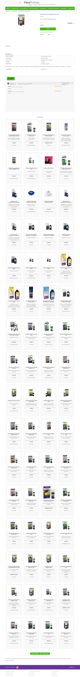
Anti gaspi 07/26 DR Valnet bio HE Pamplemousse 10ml (14, 567)
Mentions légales (32, 673)
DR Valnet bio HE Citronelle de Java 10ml (31, 401)
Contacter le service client (10, 671)
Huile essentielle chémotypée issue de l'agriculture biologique (49, 139)
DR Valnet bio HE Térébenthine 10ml (66, 600)
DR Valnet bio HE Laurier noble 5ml (31, 467)
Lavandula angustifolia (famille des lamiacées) (14, 504)
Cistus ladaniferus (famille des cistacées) (66, 371)
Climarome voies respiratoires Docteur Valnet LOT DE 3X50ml (14, 202)
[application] (77, 674)
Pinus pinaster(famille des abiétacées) (66, 603)
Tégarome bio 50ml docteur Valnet (66, 268)
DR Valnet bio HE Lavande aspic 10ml (66, 467)
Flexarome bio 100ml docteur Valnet (66, 235)
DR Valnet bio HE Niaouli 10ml (31, 534)
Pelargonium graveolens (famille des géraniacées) (48, 471)
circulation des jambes (31, 237)
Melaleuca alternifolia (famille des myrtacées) (31, 338)
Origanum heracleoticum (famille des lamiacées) (66, 537)
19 (66, 209)
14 (31, 143)
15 (66, 242)
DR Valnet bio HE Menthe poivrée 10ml (14, 534)
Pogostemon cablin (31, 171)
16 (31, 275)
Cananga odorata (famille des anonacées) (66, 637)
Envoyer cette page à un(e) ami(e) (45, 32)
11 (31, 242)
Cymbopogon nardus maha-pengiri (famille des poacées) (31, 404)
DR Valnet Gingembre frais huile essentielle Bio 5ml (14, 169)
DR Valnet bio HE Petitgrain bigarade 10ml (31, 567)
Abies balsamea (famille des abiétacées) (31, 603)
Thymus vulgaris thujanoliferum (31, 139)
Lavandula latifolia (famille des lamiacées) (66, 471)
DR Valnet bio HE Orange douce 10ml (49, 14)
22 (31, 375)
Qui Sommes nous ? (55, 671)
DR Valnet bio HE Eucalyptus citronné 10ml (66, 401)
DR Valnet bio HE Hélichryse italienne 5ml (14, 467)
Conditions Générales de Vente (34, 671)
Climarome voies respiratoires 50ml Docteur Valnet (66, 202)
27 (14, 475)
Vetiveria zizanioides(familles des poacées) (48, 637)
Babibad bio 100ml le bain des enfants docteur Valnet (48, 301)
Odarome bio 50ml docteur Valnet (31, 268)
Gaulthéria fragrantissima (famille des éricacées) (48, 437)
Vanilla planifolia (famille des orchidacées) (31, 637)
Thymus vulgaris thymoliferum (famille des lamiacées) (14, 637)
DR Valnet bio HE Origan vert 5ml (66, 534)
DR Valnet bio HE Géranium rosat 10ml (48, 467)
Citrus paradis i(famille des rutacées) (14, 570)
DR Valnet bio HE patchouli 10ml (31, 169)
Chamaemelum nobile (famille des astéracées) (31, 371)
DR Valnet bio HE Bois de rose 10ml (14, 368)
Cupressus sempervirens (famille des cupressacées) (49, 404)
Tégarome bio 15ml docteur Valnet (14, 301)
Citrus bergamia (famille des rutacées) (66, 338)
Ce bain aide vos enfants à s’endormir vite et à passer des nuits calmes (48, 305)
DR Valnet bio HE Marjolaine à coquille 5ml (66, 501)
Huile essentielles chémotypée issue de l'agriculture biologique (66, 172)
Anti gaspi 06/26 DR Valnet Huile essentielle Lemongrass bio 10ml (48, 135)
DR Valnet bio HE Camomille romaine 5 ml (31, 368)
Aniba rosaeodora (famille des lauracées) (14, 371)
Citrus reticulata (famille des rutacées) (48, 504)
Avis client (11, 78)
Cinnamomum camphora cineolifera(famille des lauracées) (66, 571)
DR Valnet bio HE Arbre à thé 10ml (31, 335)
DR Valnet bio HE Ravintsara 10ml (66, 567)
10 (49, 176)
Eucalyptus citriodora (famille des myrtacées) (66, 404)
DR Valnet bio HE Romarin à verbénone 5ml (14, 600)
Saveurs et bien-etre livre (49, 168)
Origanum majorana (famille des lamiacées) (66, 504)
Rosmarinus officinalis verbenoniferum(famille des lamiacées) (14, 604)
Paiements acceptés (9, 675)
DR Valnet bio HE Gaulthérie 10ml (48, 434)
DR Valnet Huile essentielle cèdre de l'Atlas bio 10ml (14, 135)
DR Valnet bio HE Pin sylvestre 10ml (48, 567)
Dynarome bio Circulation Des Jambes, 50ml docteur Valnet (48, 235)
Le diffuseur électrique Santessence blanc (48, 202)
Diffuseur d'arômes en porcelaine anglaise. (31, 205)
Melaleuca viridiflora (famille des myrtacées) (31, 537)
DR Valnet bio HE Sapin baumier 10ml (31, 600)
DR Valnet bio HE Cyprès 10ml (49, 401)
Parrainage (54, 673)
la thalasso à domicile (14, 337)
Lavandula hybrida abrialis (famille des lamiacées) (31, 504)
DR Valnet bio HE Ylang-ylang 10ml (66, 633)
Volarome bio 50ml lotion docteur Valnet (31, 301)
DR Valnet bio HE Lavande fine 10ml (14, 501)
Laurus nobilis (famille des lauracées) (31, 471)
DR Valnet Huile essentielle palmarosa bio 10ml (66, 169)
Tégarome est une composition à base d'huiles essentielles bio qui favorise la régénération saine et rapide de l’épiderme (66, 272)
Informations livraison (9, 673)
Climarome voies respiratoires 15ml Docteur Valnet (14, 235)
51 (49, 209)
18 (66, 309)
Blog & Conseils (54, 675)
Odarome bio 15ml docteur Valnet (48, 268)
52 (14, 209)
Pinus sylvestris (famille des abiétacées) (48, 570)
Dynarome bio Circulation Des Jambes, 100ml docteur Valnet (31, 235)
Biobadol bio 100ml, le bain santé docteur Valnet (66, 301)
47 (31, 209)
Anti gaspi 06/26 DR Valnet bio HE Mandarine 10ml (48, 501)
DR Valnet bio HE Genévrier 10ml (66, 434)
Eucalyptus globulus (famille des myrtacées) (14, 437)
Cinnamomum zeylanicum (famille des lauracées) (49, 371)
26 (14, 342)
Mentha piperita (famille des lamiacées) (14, 537)
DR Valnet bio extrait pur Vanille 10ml (31, 633)
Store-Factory (31, 675)
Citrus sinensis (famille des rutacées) (49, 537)
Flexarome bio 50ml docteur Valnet (14, 268)
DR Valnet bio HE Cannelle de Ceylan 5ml (49, 368)
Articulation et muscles (66, 237)
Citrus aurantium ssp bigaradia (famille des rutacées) (31, 570)
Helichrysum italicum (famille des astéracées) (13, 471)
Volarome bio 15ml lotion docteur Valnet (66, 135)
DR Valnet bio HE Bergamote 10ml (66, 335)
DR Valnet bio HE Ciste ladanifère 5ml (66, 368)
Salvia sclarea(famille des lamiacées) (48, 603)
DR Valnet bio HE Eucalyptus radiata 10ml (31, 434)
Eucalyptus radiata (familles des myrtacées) (31, 437)
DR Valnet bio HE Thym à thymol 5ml (14, 633)
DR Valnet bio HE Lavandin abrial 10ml (31, 501)
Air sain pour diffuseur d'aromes (31, 271)
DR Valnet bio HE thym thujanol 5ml (31, 135)
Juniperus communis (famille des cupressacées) (66, 437)
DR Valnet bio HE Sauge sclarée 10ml (49, 600)
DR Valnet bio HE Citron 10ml (14, 400)
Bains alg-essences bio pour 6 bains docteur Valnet (14, 335)
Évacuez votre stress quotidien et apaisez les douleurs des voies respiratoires (66, 305)
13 (14, 375)
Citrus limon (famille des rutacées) (14, 404)
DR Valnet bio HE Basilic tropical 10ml (49, 335)
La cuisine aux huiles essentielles (48, 172)
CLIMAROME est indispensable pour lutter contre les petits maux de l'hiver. (14, 205)
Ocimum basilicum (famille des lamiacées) (48, 338)
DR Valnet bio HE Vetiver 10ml (49, 633)
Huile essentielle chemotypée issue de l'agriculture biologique (14, 139)
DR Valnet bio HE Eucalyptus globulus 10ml (14, 434)
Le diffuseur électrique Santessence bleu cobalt (31, 202)
